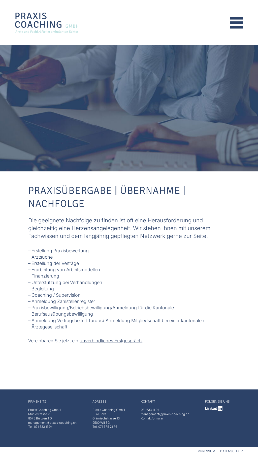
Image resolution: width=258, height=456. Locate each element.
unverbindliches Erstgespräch (111, 340)
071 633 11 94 (150, 410)
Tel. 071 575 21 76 (104, 427)
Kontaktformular (152, 418)
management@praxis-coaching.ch (165, 414)
